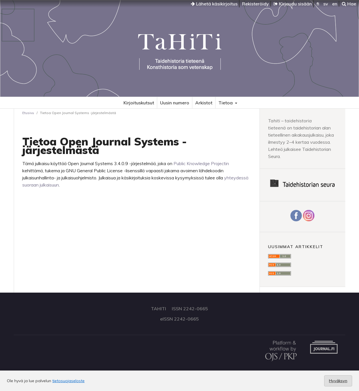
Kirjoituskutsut (138, 103)
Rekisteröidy (255, 4)
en (334, 4)
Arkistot (203, 103)
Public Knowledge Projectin (201, 163)
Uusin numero (174, 103)
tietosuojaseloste (68, 380)
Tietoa (226, 103)
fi (317, 4)
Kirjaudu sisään (293, 4)
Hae (349, 4)
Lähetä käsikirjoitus (214, 4)
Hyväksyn (338, 380)
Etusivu (28, 113)
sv (325, 4)
